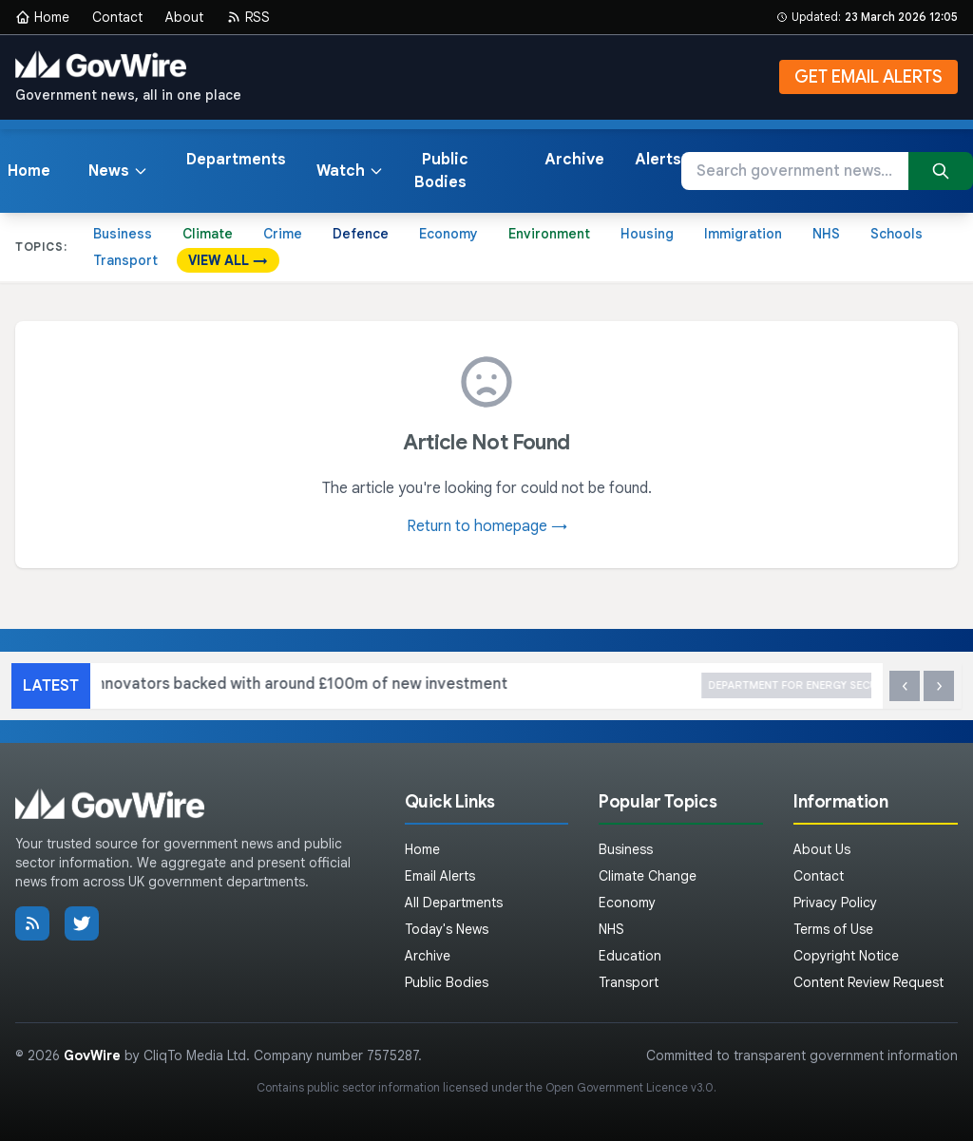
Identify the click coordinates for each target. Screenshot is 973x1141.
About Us (821, 849)
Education (630, 955)
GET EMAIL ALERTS (868, 77)
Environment (549, 233)
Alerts (658, 159)
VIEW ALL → (228, 260)
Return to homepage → (487, 526)
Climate (207, 233)
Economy (448, 233)
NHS (826, 233)
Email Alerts (440, 875)
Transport (125, 260)
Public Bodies (441, 171)
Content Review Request (868, 982)
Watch (350, 171)
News (118, 171)
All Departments (454, 902)
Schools (896, 233)
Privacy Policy (835, 902)
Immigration (743, 233)
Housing (647, 233)
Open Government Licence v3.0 (629, 1087)
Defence (361, 233)
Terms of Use (833, 929)
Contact (117, 17)
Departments (236, 159)
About (184, 17)
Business (122, 233)
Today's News (446, 929)
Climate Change (647, 875)
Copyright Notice (846, 955)
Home (42, 17)
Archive (574, 159)
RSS (248, 17)
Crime (282, 233)
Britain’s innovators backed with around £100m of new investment (389, 685)
